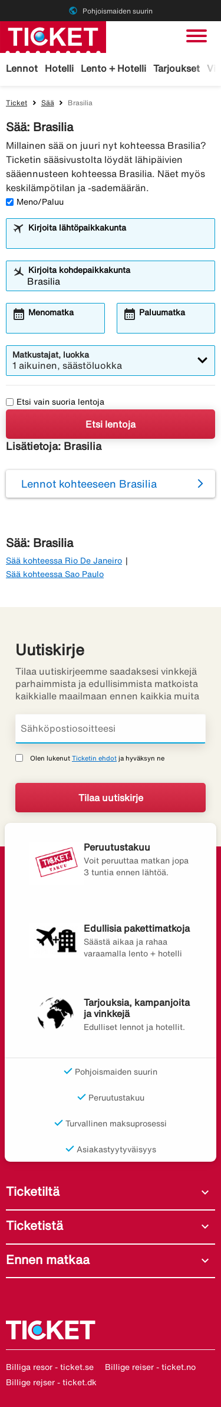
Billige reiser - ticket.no (150, 1367)
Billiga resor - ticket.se (50, 1367)
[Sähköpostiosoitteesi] (110, 728)
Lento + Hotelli (113, 68)
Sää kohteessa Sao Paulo (55, 574)
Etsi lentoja (110, 424)
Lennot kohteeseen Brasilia (89, 483)
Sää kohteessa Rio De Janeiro (64, 560)
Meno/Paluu (35, 202)
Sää (47, 102)
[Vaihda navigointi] (196, 35)
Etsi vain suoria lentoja (55, 402)
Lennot (22, 68)
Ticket (16, 102)
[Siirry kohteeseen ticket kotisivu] (53, 36)
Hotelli (59, 68)
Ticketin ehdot (94, 758)
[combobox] (118, 239)
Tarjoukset (176, 68)
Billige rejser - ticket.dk (51, 1382)
